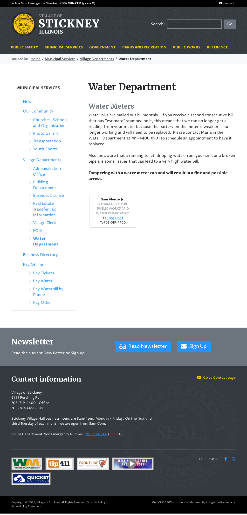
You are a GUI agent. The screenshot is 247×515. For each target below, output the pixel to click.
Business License (48, 197)
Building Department (44, 186)
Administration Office (47, 172)
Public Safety (24, 48)
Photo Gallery (45, 134)
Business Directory (40, 256)
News (28, 103)
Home (36, 60)
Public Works (186, 48)
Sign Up (194, 348)
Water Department (45, 242)
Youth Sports (45, 150)
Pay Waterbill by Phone (48, 293)
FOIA (37, 232)
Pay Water (43, 282)
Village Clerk (44, 224)
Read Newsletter (143, 348)
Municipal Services (64, 48)
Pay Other (42, 304)
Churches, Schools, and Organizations (51, 124)
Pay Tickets (43, 274)
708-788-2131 (70, 4)
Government (102, 48)
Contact (224, 4)
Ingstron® (216, 504)
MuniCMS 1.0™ (161, 504)
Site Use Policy (96, 504)
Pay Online (33, 266)
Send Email (115, 220)
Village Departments (97, 60)
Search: (158, 25)
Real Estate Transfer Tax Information (44, 210)
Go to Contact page (216, 379)
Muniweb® (196, 504)
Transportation (47, 142)
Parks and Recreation (144, 48)
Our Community (38, 112)
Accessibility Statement (26, 508)
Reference (217, 48)
